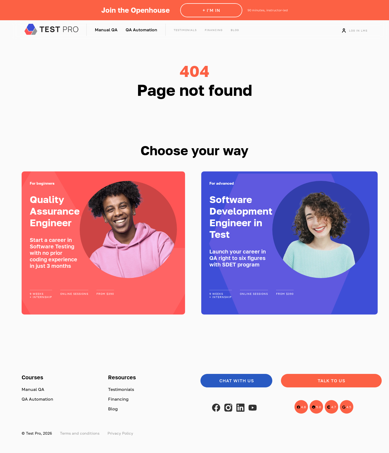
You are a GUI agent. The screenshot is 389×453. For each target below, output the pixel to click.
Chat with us (236, 380)
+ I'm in (211, 10)
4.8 (301, 407)
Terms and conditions (79, 433)
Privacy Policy (120, 433)
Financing (214, 30)
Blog (235, 30)
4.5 (346, 407)
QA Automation (141, 29)
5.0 (316, 407)
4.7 (331, 407)
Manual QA (106, 29)
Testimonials (185, 30)
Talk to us (331, 380)
